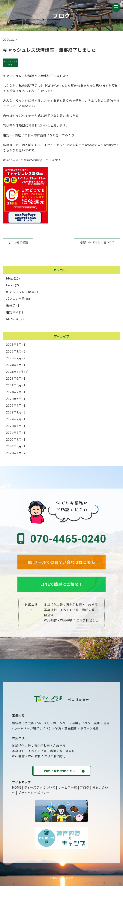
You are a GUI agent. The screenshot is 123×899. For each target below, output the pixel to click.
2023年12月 (14, 371)
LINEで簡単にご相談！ (62, 595)
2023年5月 (14, 385)
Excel (10, 285)
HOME (16, 800)
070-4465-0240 (61, 539)
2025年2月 (14, 358)
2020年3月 (14, 453)
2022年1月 (14, 425)
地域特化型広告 (23, 735)
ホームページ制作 (26, 741)
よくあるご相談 (18, 242)
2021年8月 (14, 432)
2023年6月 (14, 378)
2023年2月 (14, 392)
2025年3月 (14, 351)
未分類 (10, 305)
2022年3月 (14, 412)
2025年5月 (14, 344)
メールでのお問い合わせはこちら (61, 567)
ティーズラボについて (39, 800)
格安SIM (12, 312)
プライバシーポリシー (34, 805)
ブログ (84, 800)
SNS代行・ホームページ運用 (57, 735)
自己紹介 (12, 319)
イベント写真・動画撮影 (59, 741)
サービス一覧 (67, 800)
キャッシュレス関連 (10, 63)
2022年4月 (14, 405)
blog (9, 278)
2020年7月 (14, 439)
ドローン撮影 (89, 741)
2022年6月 (14, 398)
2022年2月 (14, 419)
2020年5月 (14, 446)
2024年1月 (14, 364)
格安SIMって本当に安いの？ (97, 242)
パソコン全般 (15, 298)
